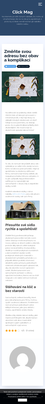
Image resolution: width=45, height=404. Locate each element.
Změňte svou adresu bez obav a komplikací (21, 55)
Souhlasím (22, 400)
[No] (42, 396)
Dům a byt (11, 66)
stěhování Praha (19, 194)
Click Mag (22, 11)
